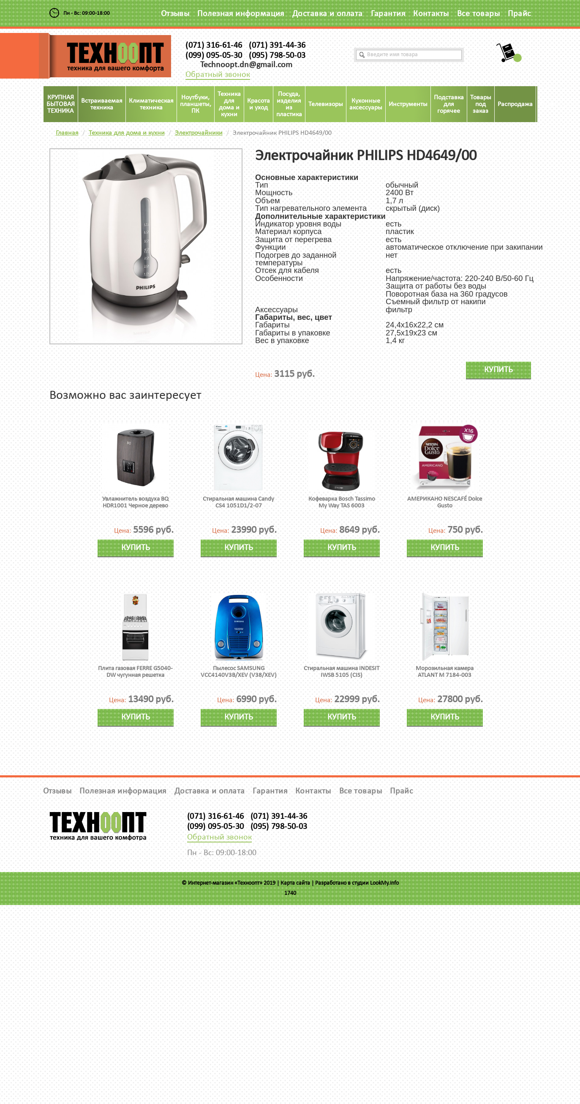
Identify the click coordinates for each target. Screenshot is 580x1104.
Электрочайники (199, 133)
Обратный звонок (217, 75)
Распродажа (515, 104)
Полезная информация (240, 14)
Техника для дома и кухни (127, 133)
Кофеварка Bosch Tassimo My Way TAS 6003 (341, 502)
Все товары (478, 14)
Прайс (519, 14)
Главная (67, 133)
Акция (548, 104)
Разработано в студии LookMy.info (357, 883)
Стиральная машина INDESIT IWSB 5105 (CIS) (341, 672)
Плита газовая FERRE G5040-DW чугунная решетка (135, 672)
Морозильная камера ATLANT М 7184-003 (445, 672)
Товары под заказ (480, 104)
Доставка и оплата (327, 14)
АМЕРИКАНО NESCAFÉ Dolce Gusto (444, 502)
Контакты (431, 14)
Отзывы (175, 14)
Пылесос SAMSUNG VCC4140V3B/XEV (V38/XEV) (239, 672)
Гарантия (388, 14)
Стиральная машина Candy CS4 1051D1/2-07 (238, 502)
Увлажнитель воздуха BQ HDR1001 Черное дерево (135, 502)
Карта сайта (295, 883)
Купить (498, 370)
